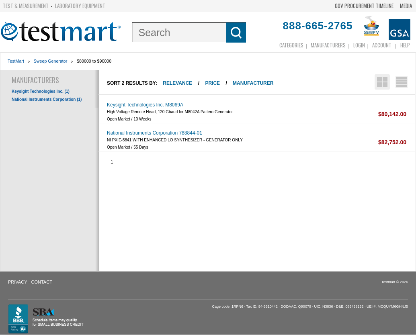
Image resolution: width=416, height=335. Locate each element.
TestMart (16, 61)
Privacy (17, 282)
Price (212, 83)
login (359, 45)
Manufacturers (328, 45)
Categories (291, 45)
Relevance (177, 83)
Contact (41, 282)
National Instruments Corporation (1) (47, 99)
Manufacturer (253, 83)
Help (405, 45)
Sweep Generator (51, 61)
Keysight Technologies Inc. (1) (41, 91)
